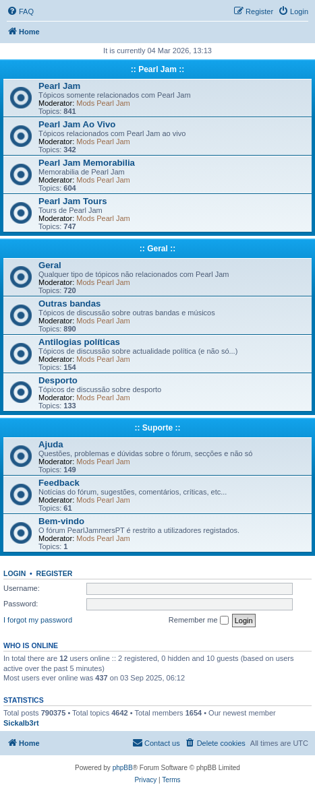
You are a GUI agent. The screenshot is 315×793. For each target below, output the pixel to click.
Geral (49, 265)
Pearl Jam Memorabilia (86, 163)
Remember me (199, 620)
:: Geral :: (157, 248)
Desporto (58, 380)
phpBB (123, 767)
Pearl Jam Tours (72, 201)
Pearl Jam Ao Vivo (76, 124)
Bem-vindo (61, 521)
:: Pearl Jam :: (157, 69)
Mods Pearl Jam (103, 103)
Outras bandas (69, 303)
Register (54, 573)
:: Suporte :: (158, 428)
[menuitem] (20, 11)
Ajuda (50, 444)
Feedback (59, 483)
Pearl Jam (59, 86)
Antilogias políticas (79, 342)
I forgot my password (37, 620)
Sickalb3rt (21, 723)
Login (14, 573)
